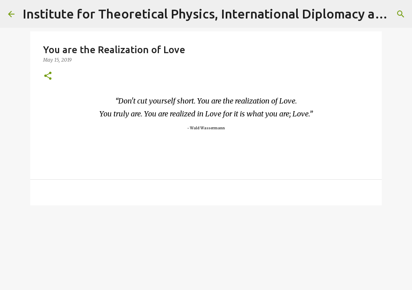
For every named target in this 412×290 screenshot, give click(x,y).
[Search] (401, 14)
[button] (48, 76)
